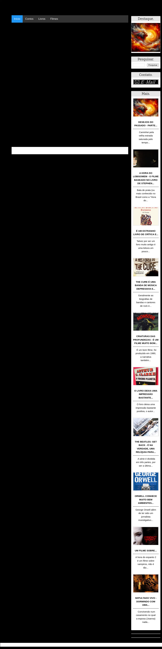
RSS (158, 644)
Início (17, 18)
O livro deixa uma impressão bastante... (145, 394)
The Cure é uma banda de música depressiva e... (146, 285)
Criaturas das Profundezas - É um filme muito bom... (145, 339)
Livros (41, 18)
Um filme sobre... (146, 550)
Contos (29, 18)
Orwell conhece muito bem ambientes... (146, 499)
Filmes (54, 18)
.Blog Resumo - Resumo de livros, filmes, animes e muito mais (36, 644)
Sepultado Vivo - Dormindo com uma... (145, 601)
